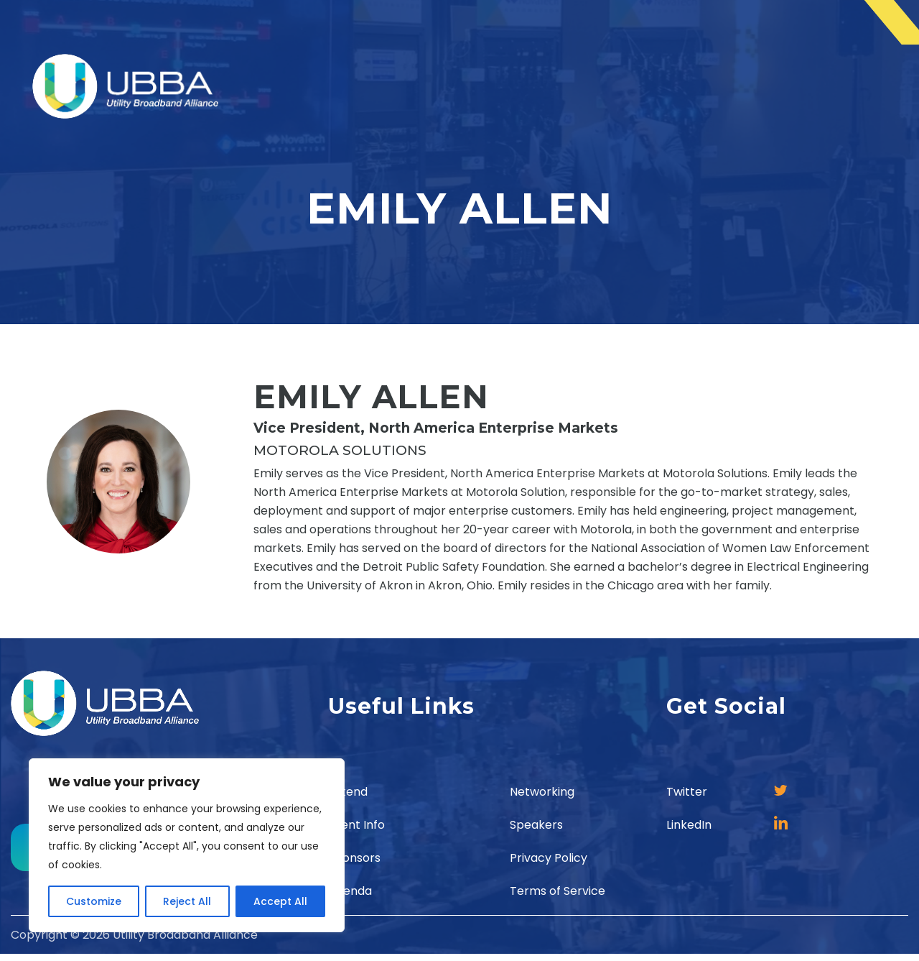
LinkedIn (689, 825)
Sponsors (354, 858)
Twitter (686, 791)
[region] (187, 845)
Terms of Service (557, 891)
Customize (93, 901)
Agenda (350, 891)
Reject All (187, 901)
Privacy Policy (548, 858)
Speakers (536, 825)
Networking (542, 791)
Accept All (280, 901)
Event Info (356, 825)
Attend (348, 791)
